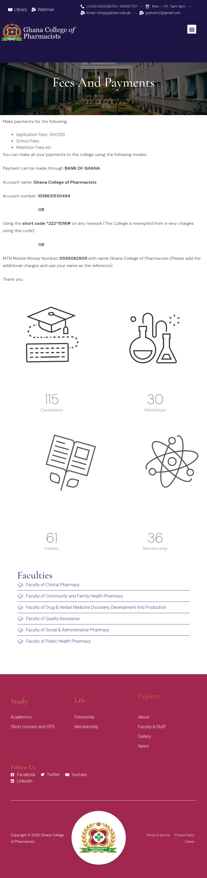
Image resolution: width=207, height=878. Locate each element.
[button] (191, 29)
